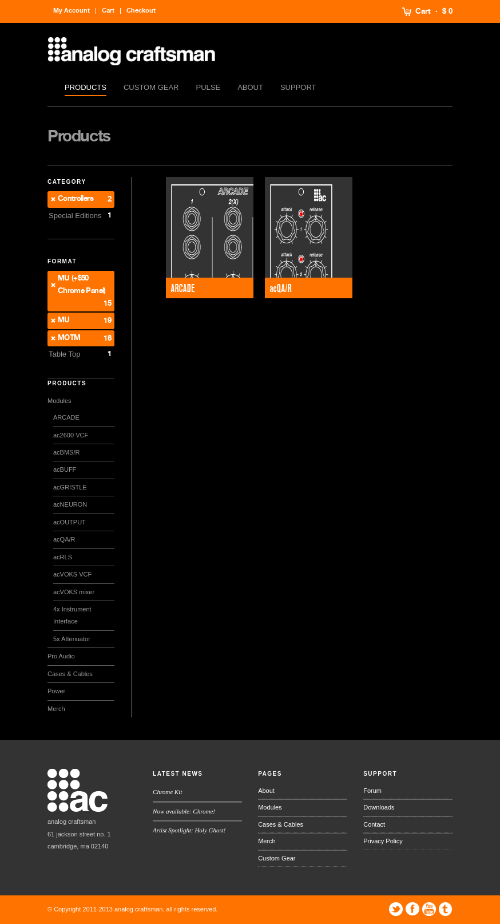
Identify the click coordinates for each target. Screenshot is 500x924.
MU (64, 320)
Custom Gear (151, 87)
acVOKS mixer (73, 592)
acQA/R (64, 539)
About (250, 87)
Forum (372, 790)
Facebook (412, 909)
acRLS (62, 557)
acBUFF (64, 469)
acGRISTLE (70, 487)
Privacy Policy (382, 841)
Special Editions (75, 215)
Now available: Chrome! (184, 811)
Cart (423, 11)
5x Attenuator (71, 638)
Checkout (141, 10)
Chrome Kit (167, 791)
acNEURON (70, 504)
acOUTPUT (69, 522)
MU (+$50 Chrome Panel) (82, 285)
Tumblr (446, 909)
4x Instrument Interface (72, 615)
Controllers (75, 199)
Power (56, 691)
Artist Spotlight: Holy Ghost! (189, 830)
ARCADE (66, 417)
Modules (59, 400)
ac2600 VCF (70, 435)
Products (85, 87)
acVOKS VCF (72, 574)
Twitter (396, 909)
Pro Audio (61, 656)
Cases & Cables (70, 673)
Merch (56, 708)
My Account (71, 10)
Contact (374, 824)
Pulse (208, 87)
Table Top (64, 354)
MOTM (69, 338)
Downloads (378, 807)
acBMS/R (66, 452)
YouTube (429, 909)
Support (298, 87)
